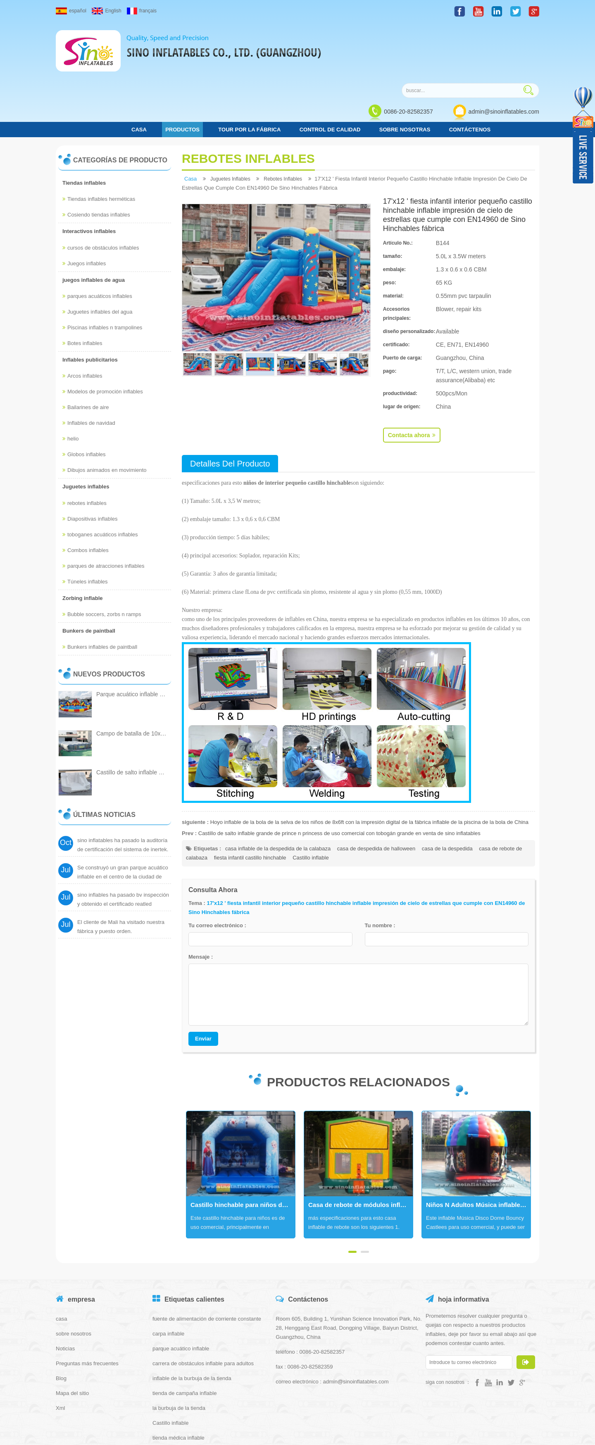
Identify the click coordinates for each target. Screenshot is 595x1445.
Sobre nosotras (405, 73)
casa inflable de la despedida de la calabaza (278, 792)
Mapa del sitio (72, 1336)
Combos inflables (85, 493)
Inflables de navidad (88, 367)
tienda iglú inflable (173, 1396)
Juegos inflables (84, 207)
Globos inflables (84, 398)
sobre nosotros (73, 1277)
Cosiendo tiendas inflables (96, 158)
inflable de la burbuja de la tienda (191, 1322)
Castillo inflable (310, 801)
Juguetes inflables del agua (97, 255)
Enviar (203, 982)
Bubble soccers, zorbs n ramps (101, 558)
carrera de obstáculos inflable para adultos (203, 1307)
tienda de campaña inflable (184, 1336)
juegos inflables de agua (93, 223)
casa (139, 73)
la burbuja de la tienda (178, 1351)
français (142, 11)
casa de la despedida (447, 792)
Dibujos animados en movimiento (104, 414)
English (106, 11)
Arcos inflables (82, 320)
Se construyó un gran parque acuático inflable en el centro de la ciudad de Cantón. (122, 827)
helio (70, 382)
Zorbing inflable (82, 541)
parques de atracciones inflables (103, 509)
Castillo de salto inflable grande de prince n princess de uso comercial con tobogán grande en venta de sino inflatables (339, 777)
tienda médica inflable (178, 1381)
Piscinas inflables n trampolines (102, 271)
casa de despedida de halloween (376, 792)
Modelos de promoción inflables (102, 335)
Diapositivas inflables (89, 462)
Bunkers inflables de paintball (99, 591)
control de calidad (330, 73)
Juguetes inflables (85, 430)
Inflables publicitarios (90, 303)
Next (186, 1118)
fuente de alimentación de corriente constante (206, 1262)
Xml (60, 1351)
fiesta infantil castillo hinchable (250, 801)
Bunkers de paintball (88, 574)
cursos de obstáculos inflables (100, 191)
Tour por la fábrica (249, 73)
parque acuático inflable (180, 1292)
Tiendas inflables (84, 126)
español (71, 11)
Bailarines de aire (85, 351)
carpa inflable (168, 1277)
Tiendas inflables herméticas (98, 143)
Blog (61, 1322)
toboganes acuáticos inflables (100, 478)
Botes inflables (82, 286)
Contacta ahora (412, 378)
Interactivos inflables (89, 175)
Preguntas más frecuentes (87, 1307)
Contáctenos (469, 73)
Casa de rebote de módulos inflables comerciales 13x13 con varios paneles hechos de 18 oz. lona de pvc (360, 1148)
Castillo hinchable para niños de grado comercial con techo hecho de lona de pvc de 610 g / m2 (242, 1148)
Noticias (65, 1292)
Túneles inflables (85, 525)
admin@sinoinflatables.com (504, 54)
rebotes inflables (84, 446)
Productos (182, 73)
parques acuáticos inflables (97, 239)
